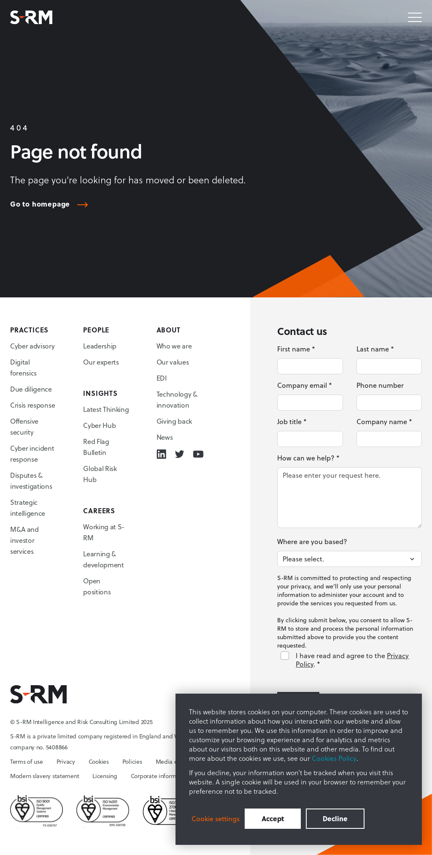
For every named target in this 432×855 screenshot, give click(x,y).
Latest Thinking (106, 409)
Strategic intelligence (27, 507)
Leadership (99, 346)
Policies (132, 761)
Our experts (101, 362)
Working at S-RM (103, 532)
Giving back (174, 421)
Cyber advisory (32, 346)
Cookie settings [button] (216, 818)
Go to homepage (40, 204)
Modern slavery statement (44, 775)
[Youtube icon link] (198, 454)
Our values (173, 362)
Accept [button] (273, 818)
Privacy (66, 761)
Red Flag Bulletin (96, 446)
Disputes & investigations (31, 480)
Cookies (99, 761)
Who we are (174, 346)
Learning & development (103, 559)
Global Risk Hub (99, 473)
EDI (162, 378)
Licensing (104, 775)
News (165, 437)
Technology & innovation (177, 399)
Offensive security (24, 426)
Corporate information (160, 775)
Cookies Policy (334, 758)
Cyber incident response (32, 453)
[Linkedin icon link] (161, 454)
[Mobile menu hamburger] (415, 17)
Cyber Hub (99, 425)
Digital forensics (23, 367)
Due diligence (31, 389)
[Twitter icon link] (179, 454)
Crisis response (32, 405)
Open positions (97, 586)
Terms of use (26, 761)
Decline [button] (335, 818)
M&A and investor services (24, 540)
